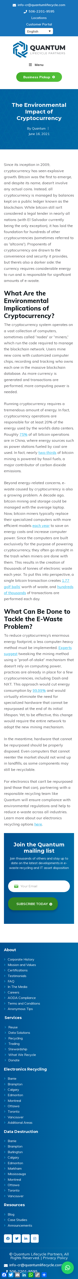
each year (41, 525)
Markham (15, 1168)
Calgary (13, 1089)
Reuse (13, 1027)
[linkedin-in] (26, 1238)
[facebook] (8, 1238)
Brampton (15, 1084)
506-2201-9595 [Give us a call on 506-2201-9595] (39, 11)
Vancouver (16, 1117)
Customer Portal (39, 24)
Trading (14, 1044)
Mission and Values (22, 965)
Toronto (14, 1111)
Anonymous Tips (20, 1009)
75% (23, 434)
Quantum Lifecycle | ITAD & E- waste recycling (39, 49)
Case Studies (17, 1220)
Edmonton (15, 1095)
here (38, 824)
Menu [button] (39, 65)
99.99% (39, 690)
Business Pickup (36, 77)
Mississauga (17, 1174)
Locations (39, 18)
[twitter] (17, 1238)
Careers (13, 992)
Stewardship (17, 1049)
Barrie (12, 1078)
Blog (11, 1214)
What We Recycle (22, 1055)
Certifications (18, 970)
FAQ (11, 981)
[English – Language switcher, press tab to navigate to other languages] (39, 31)
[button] (67, 1267)
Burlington (15, 1152)
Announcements (20, 1225)
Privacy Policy (55, 1258)
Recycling (15, 1038)
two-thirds (47, 452)
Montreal (14, 1100)
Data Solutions (19, 1032)
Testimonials (17, 976)
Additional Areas (20, 1122)
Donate (14, 1060)
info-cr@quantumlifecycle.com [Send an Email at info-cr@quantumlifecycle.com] (39, 5)
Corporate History (21, 959)
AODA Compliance (22, 998)
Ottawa (13, 1106)
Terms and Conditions (24, 1003)
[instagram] (35, 1238)
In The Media (17, 987)
